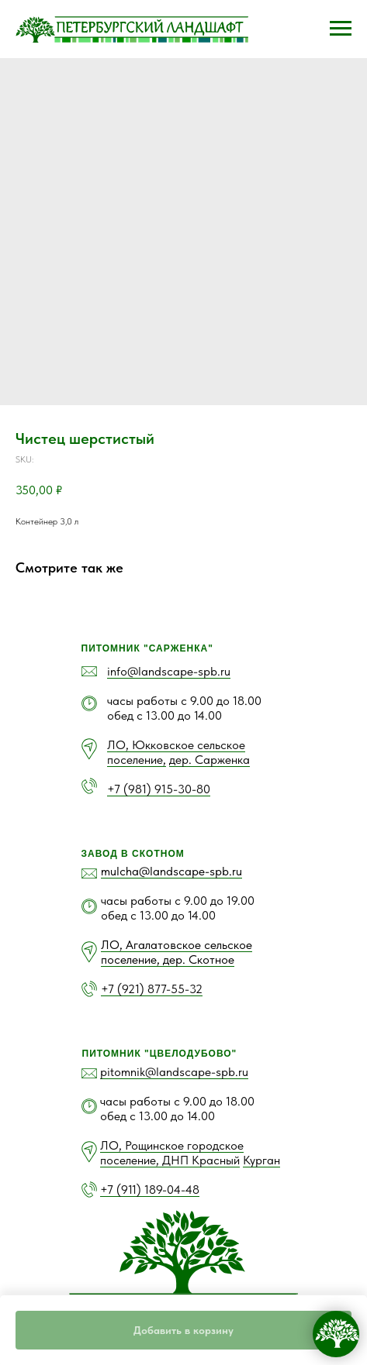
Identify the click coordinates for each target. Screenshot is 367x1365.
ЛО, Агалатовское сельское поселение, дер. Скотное (176, 952)
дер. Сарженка (209, 759)
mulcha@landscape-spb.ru (171, 871)
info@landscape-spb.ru (168, 671)
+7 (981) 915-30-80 (158, 789)
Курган (261, 1160)
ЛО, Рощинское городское (172, 1145)
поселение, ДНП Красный (170, 1160)
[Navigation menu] (340, 28)
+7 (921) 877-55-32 (152, 989)
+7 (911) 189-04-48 (149, 1189)
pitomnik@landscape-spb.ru (174, 1071)
